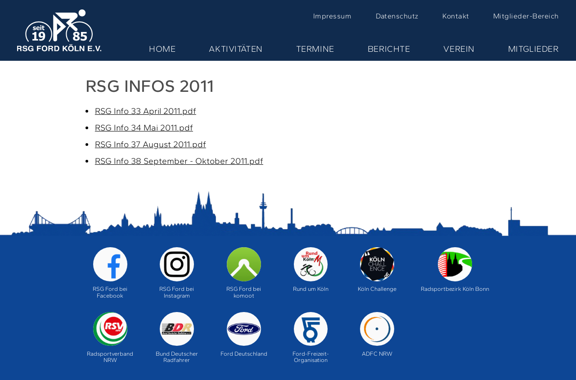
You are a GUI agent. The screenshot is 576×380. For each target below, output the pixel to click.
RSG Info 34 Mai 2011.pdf (144, 127)
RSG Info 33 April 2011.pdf (145, 111)
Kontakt (455, 16)
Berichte (389, 49)
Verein (458, 49)
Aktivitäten (235, 49)
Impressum (332, 16)
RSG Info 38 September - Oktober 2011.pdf (179, 161)
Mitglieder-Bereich (526, 16)
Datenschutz (397, 16)
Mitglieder (533, 49)
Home (162, 49)
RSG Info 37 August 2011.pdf (150, 144)
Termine (315, 49)
